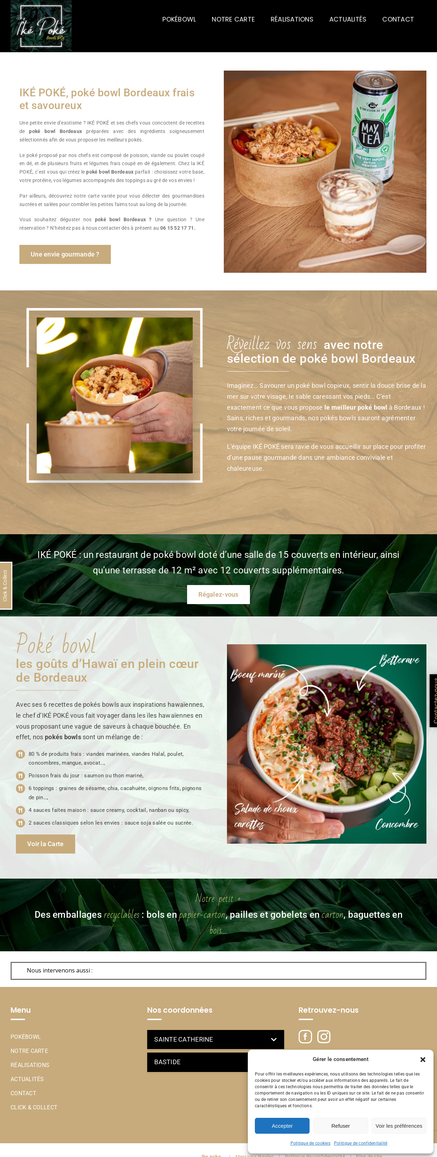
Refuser (340, 1126)
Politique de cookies (310, 1143)
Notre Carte (29, 1051)
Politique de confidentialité (361, 1143)
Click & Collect (34, 1107)
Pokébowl (26, 1037)
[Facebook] (305, 1036)
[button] (422, 1059)
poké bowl (98, 172)
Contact (23, 1093)
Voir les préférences (399, 1126)
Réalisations (30, 1065)
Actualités (27, 1079)
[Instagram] (323, 1036)
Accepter (282, 1126)
